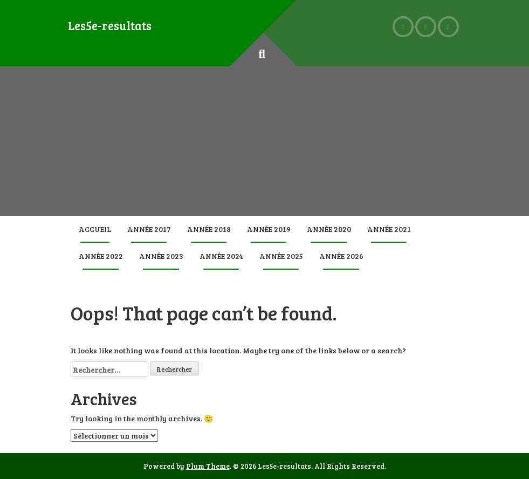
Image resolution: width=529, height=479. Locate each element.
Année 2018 (209, 229)
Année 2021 (389, 229)
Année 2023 (161, 256)
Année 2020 (329, 229)
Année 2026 (341, 256)
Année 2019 (269, 229)
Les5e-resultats (110, 25)
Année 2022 (101, 256)
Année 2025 (281, 256)
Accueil (95, 229)
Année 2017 (149, 229)
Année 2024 (221, 256)
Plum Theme (208, 466)
